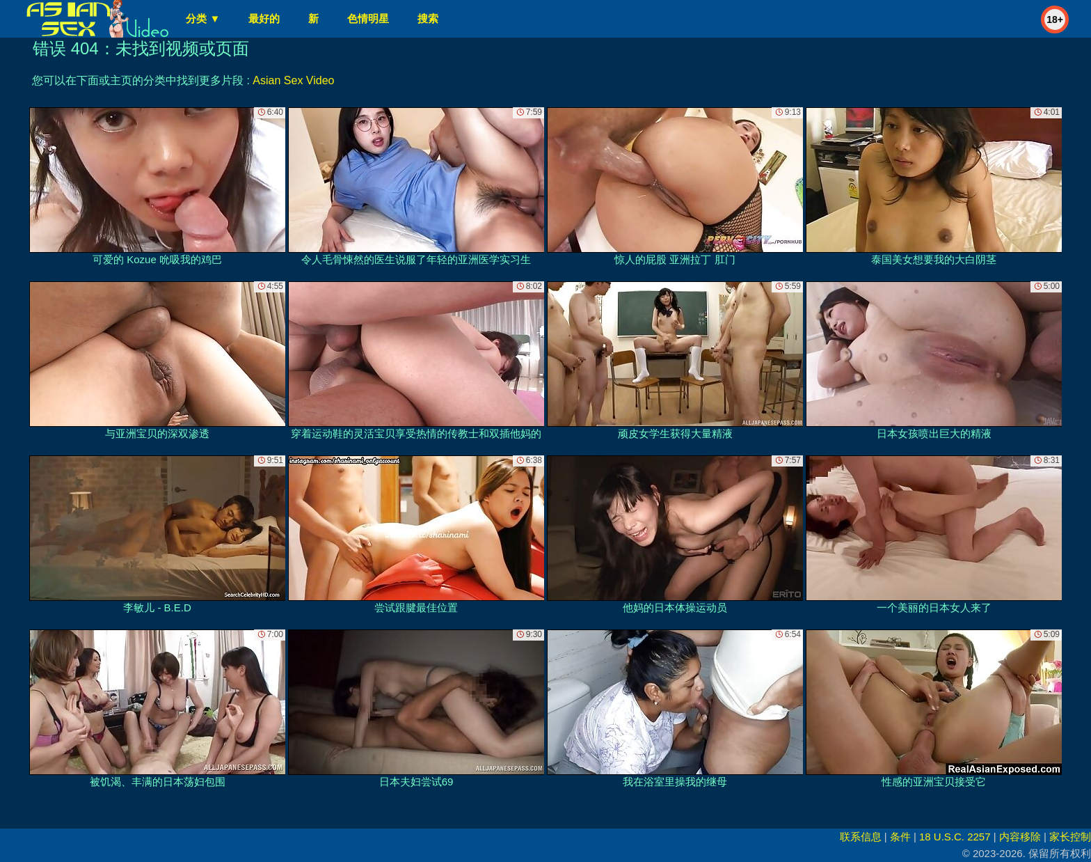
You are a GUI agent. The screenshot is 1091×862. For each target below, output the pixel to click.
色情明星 (368, 18)
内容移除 (1020, 837)
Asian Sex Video (293, 80)
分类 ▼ (203, 18)
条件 (900, 837)
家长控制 (1070, 837)
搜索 (427, 18)
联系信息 (861, 837)
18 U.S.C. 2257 (955, 837)
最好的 (264, 18)
